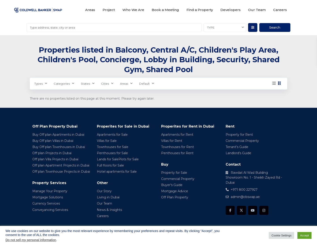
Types (38, 83)
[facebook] (230, 210)
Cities (105, 83)
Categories (62, 83)
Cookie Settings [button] (281, 235)
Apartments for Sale (112, 135)
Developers (230, 10)
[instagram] (263, 210)
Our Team (257, 10)
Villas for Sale (107, 141)
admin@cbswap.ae (245, 197)
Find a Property (199, 10)
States (85, 83)
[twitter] (241, 210)
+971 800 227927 (244, 190)
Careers (280, 10)
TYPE (210, 27)
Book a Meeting (165, 10)
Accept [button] (304, 235)
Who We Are (133, 10)
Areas (90, 10)
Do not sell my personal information (31, 240)
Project (109, 10)
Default (144, 83)
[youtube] (252, 210)
